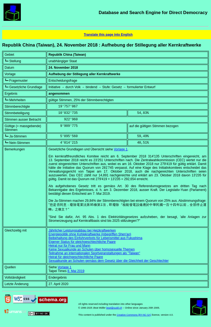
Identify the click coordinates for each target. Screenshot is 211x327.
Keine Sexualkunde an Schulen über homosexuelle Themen (91, 249)
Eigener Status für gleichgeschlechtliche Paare (82, 242)
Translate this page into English (108, 35)
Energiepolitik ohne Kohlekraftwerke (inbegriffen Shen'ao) (89, 234)
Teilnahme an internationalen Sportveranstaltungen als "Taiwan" (94, 253)
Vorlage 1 (121, 149)
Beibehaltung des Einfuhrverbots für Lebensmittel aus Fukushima (95, 238)
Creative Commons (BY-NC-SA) (134, 314)
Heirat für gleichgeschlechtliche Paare (75, 257)
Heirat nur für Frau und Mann (69, 245)
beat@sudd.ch (114, 307)
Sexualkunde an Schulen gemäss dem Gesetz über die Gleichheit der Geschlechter (108, 261)
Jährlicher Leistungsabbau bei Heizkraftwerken (82, 230)
